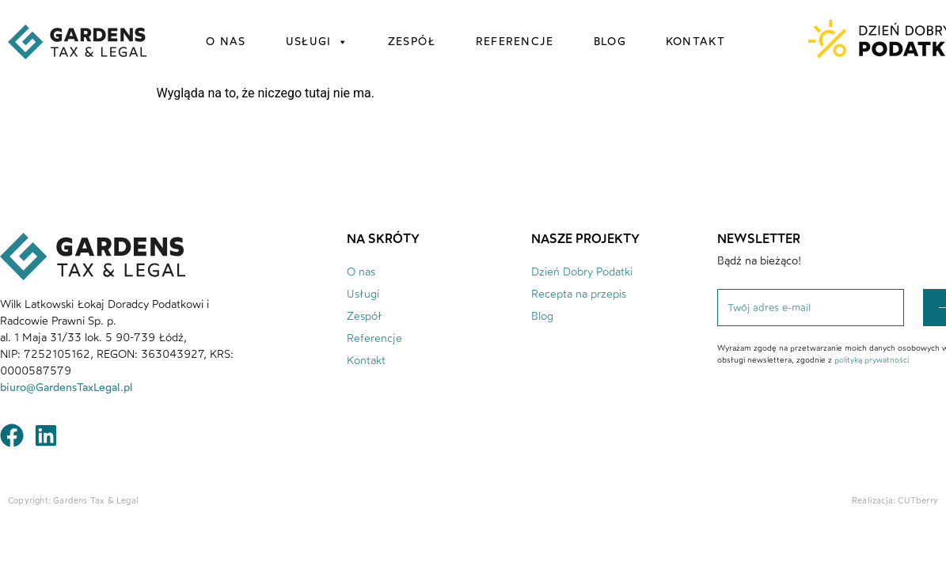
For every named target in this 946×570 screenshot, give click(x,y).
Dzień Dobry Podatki (582, 272)
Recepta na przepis (578, 294)
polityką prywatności (871, 360)
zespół (412, 41)
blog (610, 41)
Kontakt (366, 360)
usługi (317, 42)
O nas (361, 272)
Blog (542, 316)
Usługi (363, 294)
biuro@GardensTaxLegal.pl (68, 387)
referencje (515, 41)
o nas (226, 41)
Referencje (374, 338)
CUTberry (918, 501)
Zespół (364, 316)
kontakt (695, 41)
